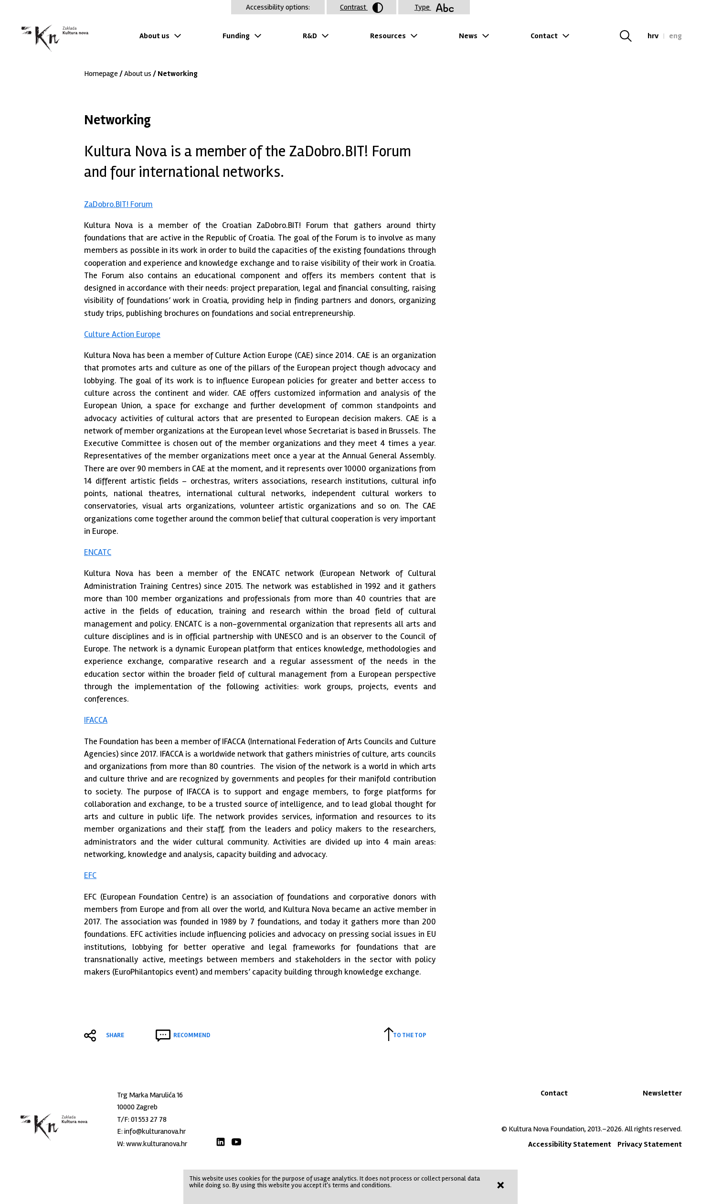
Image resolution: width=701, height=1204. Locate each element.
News (468, 36)
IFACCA (95, 720)
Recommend (191, 1035)
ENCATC (97, 552)
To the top (409, 1035)
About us (154, 36)
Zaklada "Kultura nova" (53, 38)
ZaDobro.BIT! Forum (118, 204)
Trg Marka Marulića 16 (150, 1095)
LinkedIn (220, 1142)
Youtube (236, 1142)
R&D (310, 36)
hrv (653, 36)
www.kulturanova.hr (156, 1144)
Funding (236, 36)
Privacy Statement (649, 1144)
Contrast (361, 7)
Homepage (101, 73)
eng (675, 36)
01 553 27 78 (149, 1119)
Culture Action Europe (122, 334)
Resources (388, 36)
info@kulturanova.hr (155, 1131)
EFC (90, 875)
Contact (544, 36)
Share (115, 1035)
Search (631, 36)
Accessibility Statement (569, 1144)
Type (434, 7)
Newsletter (662, 1093)
